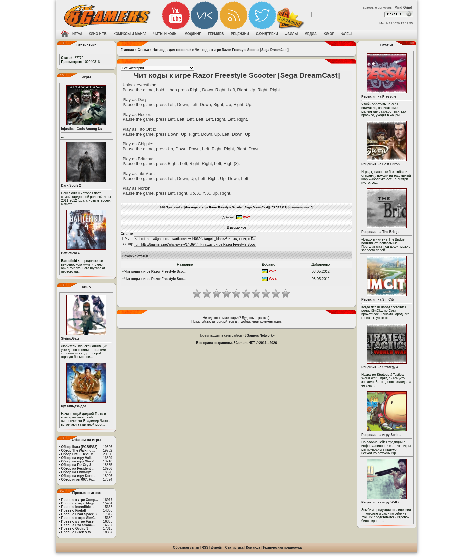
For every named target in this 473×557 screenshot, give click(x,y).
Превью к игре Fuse (77, 521)
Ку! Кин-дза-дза (73, 406)
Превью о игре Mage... (79, 503)
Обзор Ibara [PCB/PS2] (79, 447)
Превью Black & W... (77, 532)
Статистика (234, 547)
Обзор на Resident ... (77, 468)
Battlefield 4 (70, 253)
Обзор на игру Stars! (77, 461)
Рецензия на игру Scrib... (381, 435)
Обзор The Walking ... (78, 450)
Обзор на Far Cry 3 (76, 465)
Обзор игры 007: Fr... (78, 479)
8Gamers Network (259, 335)
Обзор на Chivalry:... (77, 472)
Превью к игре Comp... (79, 500)
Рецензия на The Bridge (380, 232)
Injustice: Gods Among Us (81, 129)
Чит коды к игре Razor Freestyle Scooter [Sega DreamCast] (242, 50)
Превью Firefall (73, 510)
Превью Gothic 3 (74, 528)
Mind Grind (403, 7)
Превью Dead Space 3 (79, 514)
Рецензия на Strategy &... (381, 367)
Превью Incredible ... (77, 507)
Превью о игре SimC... (79, 518)
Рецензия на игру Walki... (381, 502)
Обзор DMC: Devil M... (78, 454)
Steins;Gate (70, 338)
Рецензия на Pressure (378, 96)
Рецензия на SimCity (377, 299)
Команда (253, 547)
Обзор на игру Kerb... (78, 476)
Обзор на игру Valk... (77, 458)
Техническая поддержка (282, 547)
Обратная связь (186, 547)
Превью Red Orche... (77, 525)
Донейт (217, 547)
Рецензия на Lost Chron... (382, 164)
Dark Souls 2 (71, 185)
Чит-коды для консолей (172, 50)
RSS (205, 547)
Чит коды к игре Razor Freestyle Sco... (155, 271)
